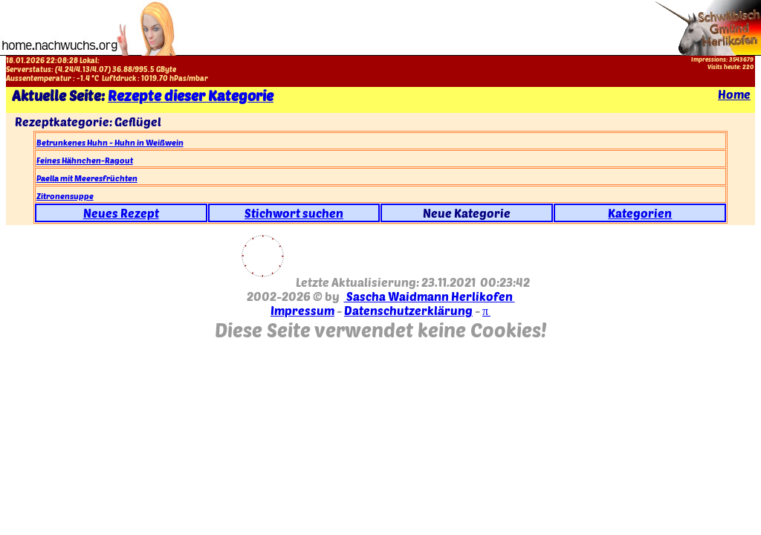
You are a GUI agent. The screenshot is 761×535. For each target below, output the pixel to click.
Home (734, 94)
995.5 (145, 69)
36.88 (122, 69)
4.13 (83, 69)
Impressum (302, 310)
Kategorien (640, 213)
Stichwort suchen (294, 213)
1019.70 (154, 78)
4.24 (66, 69)
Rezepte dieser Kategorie (190, 95)
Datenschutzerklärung (408, 310)
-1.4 (83, 78)
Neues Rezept (121, 213)
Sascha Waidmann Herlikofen (429, 296)
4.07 (100, 69)
